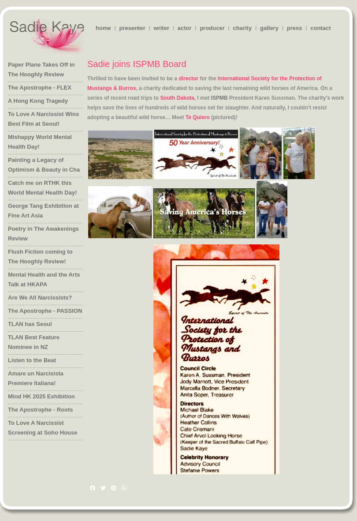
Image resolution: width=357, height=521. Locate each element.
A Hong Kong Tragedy (38, 100)
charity (242, 28)
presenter (132, 28)
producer (212, 28)
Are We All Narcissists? (40, 297)
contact (320, 28)
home (103, 28)
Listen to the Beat (32, 360)
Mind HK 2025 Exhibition (41, 396)
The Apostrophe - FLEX (39, 87)
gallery (269, 28)
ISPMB (219, 98)
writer (161, 28)
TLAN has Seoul (30, 324)
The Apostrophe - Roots (40, 409)
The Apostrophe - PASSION (45, 310)
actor (185, 28)
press (294, 28)
